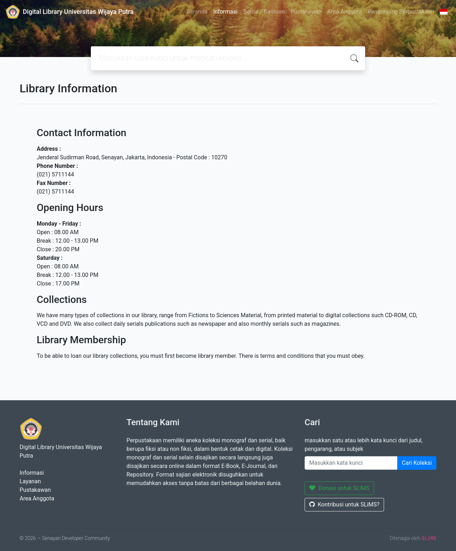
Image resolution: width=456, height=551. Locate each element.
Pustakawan (305, 11)
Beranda (197, 11)
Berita (250, 11)
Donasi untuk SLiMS (339, 488)
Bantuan (274, 11)
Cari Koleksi (417, 462)
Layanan (30, 481)
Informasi (225, 11)
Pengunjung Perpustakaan (401, 11)
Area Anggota (344, 11)
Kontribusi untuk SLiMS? (344, 504)
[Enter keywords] (351, 463)
